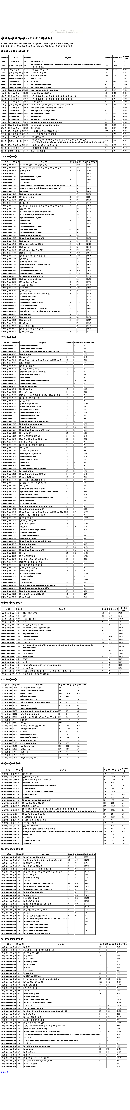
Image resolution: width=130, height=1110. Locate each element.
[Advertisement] (65, 15)
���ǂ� (4, 1072)
